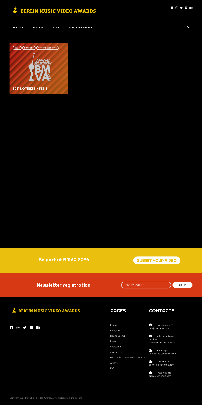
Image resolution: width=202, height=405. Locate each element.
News (17, 48)
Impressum (76, 398)
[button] (156, 260)
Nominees (29, 48)
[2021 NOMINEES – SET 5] (39, 68)
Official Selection (47, 48)
